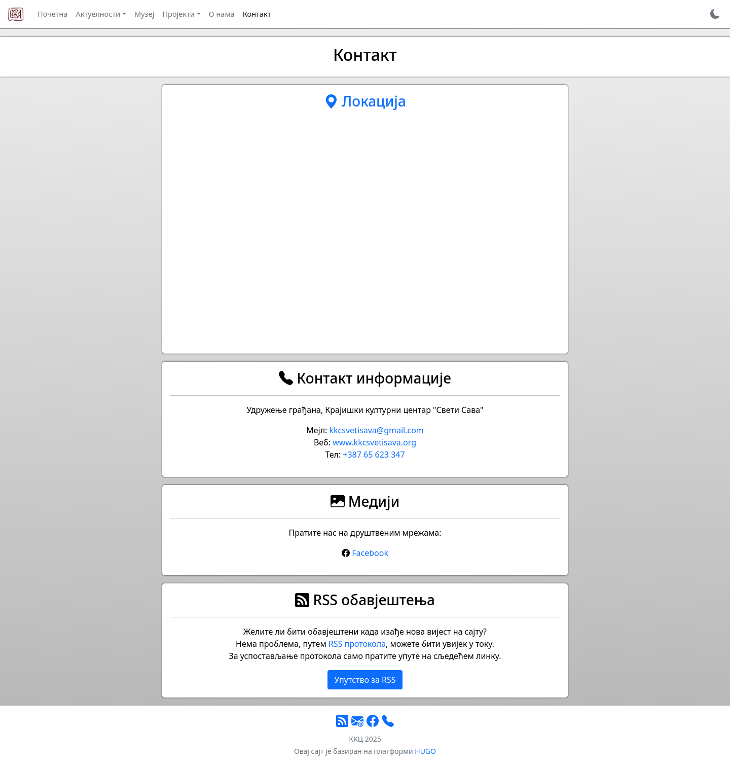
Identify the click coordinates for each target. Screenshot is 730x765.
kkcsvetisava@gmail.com (377, 430)
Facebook (370, 553)
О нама (222, 14)
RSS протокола (357, 643)
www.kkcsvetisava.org (374, 442)
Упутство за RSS (364, 679)
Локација (365, 101)
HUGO (425, 751)
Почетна (52, 14)
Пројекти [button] (178, 14)
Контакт (257, 14)
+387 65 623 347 (374, 454)
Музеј (144, 14)
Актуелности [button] (98, 14)
